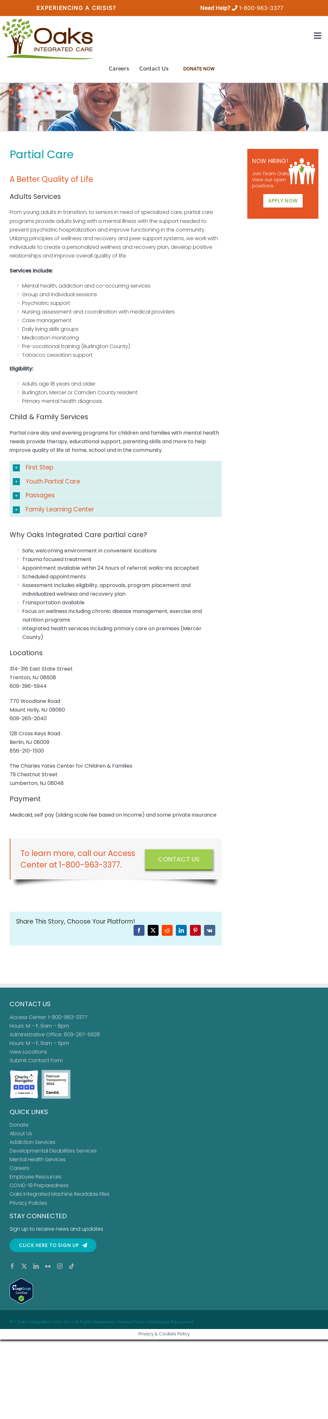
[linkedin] (36, 1266)
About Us (21, 1133)
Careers (19, 1168)
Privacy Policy (131, 1322)
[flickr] (48, 1266)
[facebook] (12, 1266)
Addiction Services (32, 1142)
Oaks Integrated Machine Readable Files (60, 1194)
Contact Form (45, 1060)
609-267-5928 (82, 1034)
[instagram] (59, 1266)
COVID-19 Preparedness (39, 1185)
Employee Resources (36, 1176)
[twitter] (24, 1266)
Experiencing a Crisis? (76, 8)
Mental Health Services (38, 1159)
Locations (35, 1052)
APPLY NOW (283, 200)
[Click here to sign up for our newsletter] (53, 1245)
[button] (116, 468)
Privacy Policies (28, 1203)
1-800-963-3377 (261, 8)
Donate (19, 1125)
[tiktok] (71, 1266)
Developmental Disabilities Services (53, 1150)
